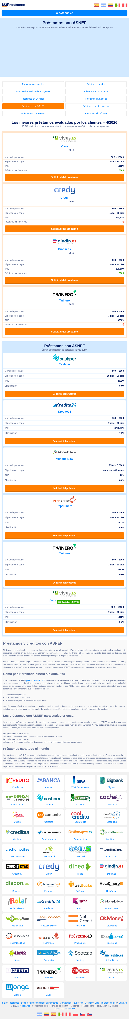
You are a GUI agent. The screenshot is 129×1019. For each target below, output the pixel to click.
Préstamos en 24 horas (33, 99)
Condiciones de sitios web (64, 1009)
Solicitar (89, 1003)
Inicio (4, 1003)
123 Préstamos (23, 1006)
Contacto (123, 1003)
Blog (97, 1003)
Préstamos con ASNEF (33, 106)
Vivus (64, 146)
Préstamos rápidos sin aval (96, 106)
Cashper (64, 364)
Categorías (64, 13)
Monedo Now (64, 458)
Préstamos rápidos (96, 84)
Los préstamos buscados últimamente (39, 1003)
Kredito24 (64, 411)
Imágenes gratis (109, 1003)
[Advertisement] (64, 55)
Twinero (64, 300)
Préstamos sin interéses (33, 113)
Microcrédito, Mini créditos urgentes (33, 91)
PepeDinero (64, 506)
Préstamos (14, 1003)
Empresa (78, 1003)
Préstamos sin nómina (96, 113)
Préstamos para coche (96, 99)
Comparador (66, 1003)
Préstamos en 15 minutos (95, 91)
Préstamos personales (33, 84)
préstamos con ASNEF (35, 680)
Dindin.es (64, 249)
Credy (64, 197)
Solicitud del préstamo (64, 177)
